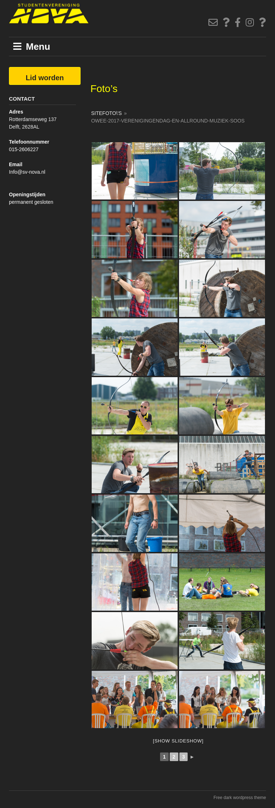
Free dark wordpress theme (239, 797)
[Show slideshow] (178, 741)
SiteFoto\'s (106, 113)
